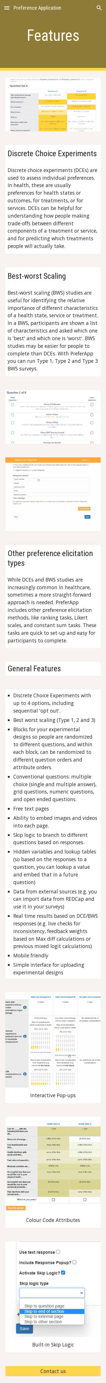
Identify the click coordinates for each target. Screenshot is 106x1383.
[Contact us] (53, 1371)
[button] (7, 8)
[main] (53, 35)
